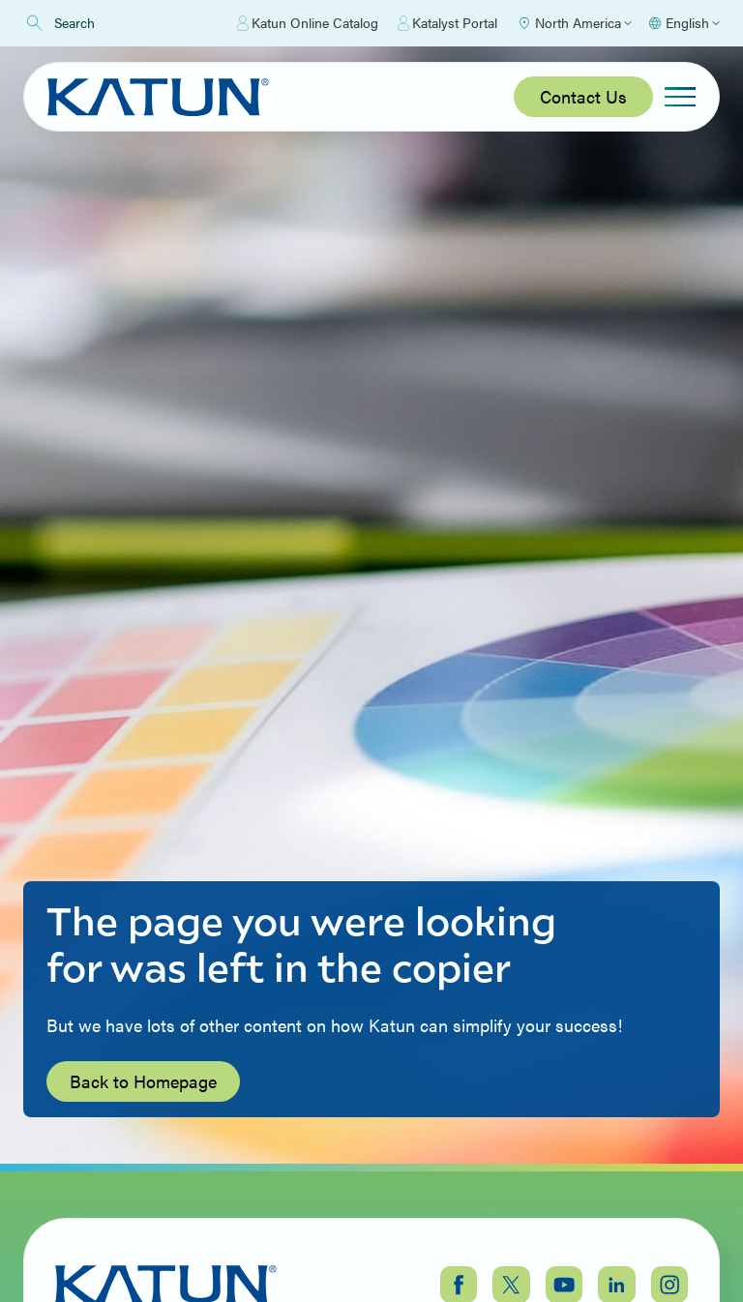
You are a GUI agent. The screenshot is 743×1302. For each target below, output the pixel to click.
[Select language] (683, 23)
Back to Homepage (143, 1081)
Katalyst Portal (447, 23)
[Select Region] (574, 23)
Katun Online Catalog (307, 23)
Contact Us (583, 96)
